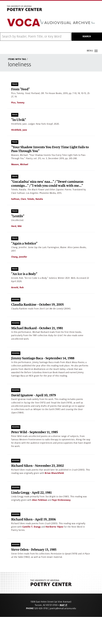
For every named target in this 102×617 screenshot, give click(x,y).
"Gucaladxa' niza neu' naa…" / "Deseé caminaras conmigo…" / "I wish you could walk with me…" (47, 184)
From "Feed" (20, 89)
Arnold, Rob (17, 287)
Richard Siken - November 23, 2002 (37, 466)
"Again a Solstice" (24, 243)
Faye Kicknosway (61, 500)
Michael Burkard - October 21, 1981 (37, 328)
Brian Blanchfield (54, 473)
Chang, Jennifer (19, 257)
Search (86, 36)
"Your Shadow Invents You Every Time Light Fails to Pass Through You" (50, 149)
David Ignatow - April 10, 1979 (33, 395)
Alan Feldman (39, 500)
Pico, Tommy (17, 103)
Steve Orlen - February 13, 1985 (33, 550)
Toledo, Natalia (35, 199)
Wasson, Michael (19, 164)
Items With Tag (17, 59)
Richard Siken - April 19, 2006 (33, 519)
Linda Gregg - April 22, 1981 (31, 492)
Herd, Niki (16, 226)
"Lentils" (17, 216)
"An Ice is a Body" (24, 274)
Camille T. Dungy (31, 527)
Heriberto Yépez (54, 527)
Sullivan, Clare (18, 199)
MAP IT (63, 605)
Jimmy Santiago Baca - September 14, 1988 (42, 358)
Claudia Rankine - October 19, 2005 (37, 305)
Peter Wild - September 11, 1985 (34, 432)
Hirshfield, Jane (19, 130)
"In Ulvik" (18, 120)
